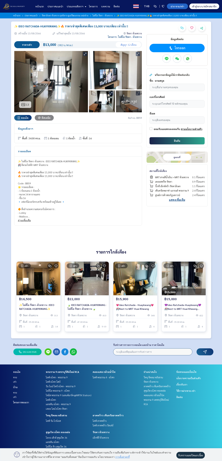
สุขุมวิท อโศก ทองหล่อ (58, 432)
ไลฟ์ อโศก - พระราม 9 (57, 377)
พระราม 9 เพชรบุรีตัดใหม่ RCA (62, 371)
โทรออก (177, 48)
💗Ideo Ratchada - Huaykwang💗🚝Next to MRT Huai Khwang (135, 307)
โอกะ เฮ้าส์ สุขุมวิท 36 (56, 437)
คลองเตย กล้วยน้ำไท (104, 371)
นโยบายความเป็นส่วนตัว (188, 378)
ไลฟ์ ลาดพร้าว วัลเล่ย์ (103, 425)
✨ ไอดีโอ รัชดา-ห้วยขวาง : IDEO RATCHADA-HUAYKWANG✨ (36, 307)
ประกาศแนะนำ (55, 6)
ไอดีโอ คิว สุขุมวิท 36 (56, 446)
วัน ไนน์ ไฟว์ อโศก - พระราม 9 (60, 386)
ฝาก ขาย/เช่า (177, 6)
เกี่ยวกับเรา (181, 384)
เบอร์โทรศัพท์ (157, 96)
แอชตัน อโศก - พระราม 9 (58, 404)
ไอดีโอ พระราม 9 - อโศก (58, 390)
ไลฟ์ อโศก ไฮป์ (53, 381)
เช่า (14, 381)
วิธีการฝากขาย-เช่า (185, 390)
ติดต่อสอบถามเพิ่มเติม (25, 344)
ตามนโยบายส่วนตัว (191, 129)
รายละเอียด (24, 151)
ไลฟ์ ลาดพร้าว (100, 420)
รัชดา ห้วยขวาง (101, 432)
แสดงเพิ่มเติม (177, 200)
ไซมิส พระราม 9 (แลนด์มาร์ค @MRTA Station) (68, 395)
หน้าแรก (39, 6)
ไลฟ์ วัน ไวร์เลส (53, 420)
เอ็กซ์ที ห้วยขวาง (101, 437)
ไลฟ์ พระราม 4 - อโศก (103, 377)
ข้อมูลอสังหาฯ (25, 128)
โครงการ (93, 6)
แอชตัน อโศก (52, 441)
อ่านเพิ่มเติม (24, 220)
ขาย (15, 377)
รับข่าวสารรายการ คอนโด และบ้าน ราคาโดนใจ (138, 344)
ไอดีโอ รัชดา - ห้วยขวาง (102, 15)
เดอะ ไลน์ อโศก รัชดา (56, 408)
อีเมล (152, 113)
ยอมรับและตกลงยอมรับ (167, 129)
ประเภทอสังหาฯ (76, 6)
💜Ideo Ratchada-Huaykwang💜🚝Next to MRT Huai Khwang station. (182, 307)
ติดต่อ (117, 6)
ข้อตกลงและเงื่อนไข (186, 371)
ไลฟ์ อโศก (51, 399)
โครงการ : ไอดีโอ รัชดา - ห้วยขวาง (125, 36)
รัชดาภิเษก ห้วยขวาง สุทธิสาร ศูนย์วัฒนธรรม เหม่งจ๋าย (65, 15)
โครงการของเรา (21, 402)
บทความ (105, 6)
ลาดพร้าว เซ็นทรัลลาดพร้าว (108, 415)
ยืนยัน (177, 140)
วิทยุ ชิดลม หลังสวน (56, 415)
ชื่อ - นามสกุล (157, 80)
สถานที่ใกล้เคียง (158, 170)
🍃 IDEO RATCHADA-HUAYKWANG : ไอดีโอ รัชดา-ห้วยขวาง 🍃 (87, 307)
